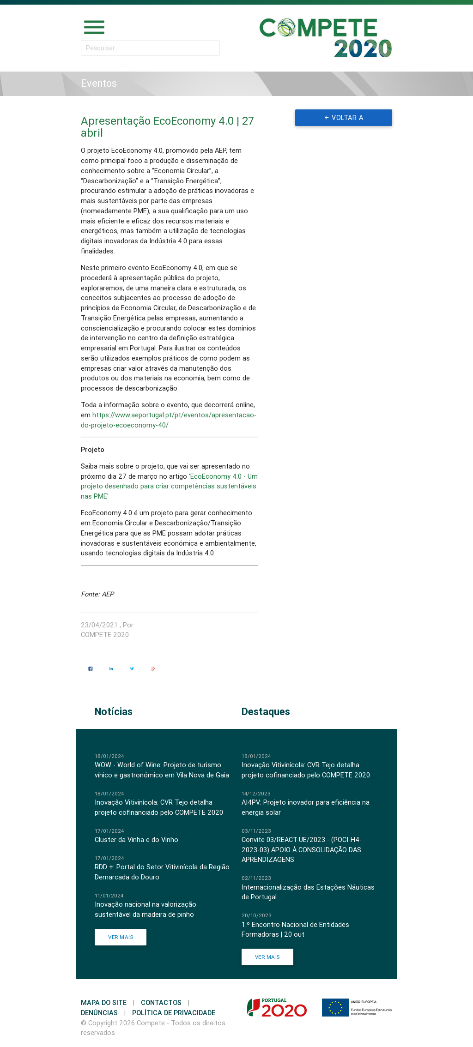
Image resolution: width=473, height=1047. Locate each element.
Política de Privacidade (173, 1012)
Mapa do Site (104, 1002)
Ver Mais (120, 936)
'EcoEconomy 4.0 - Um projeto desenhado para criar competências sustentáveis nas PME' (169, 486)
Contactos (161, 1002)
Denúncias (99, 1012)
